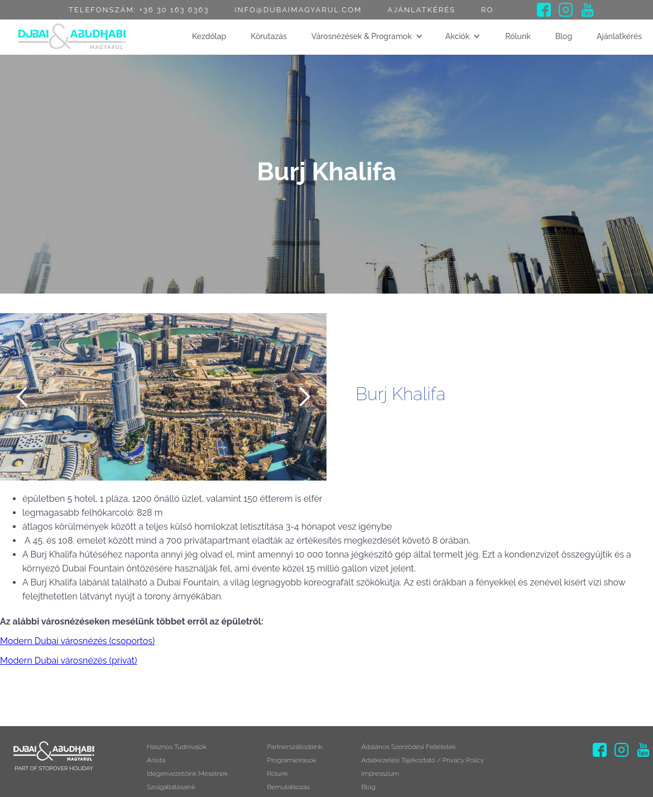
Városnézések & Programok (361, 36)
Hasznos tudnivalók (177, 748)
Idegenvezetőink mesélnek (187, 782)
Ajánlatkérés (421, 10)
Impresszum (380, 782)
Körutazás (269, 36)
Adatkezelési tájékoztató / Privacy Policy (423, 765)
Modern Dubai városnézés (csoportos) (77, 641)
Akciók (457, 36)
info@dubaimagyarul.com (298, 10)
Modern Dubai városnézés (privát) (68, 660)
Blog (564, 36)
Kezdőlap (209, 36)
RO (487, 10)
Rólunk (518, 36)
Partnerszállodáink (294, 748)
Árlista (156, 765)
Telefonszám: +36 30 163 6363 (139, 10)
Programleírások (291, 765)
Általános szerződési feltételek (409, 748)
